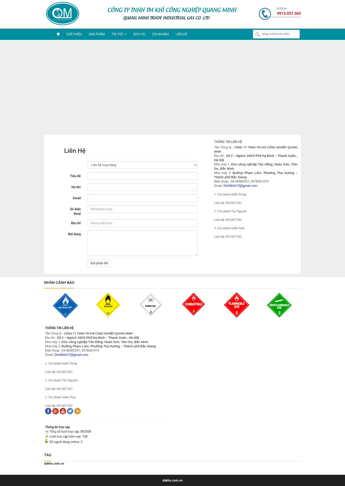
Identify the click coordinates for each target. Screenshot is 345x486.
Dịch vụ (139, 34)
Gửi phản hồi (99, 263)
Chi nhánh (160, 34)
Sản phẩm (97, 34)
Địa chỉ (76, 223)
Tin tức (118, 34)
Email (77, 198)
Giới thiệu (74, 34)
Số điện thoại (75, 211)
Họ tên (76, 187)
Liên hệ (181, 34)
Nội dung (74, 234)
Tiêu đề (75, 176)
